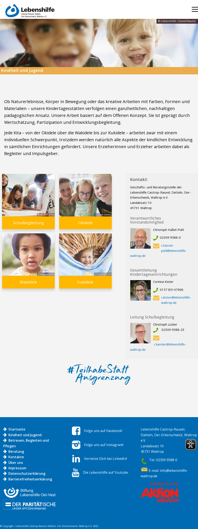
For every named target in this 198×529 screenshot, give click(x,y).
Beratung (16, 451)
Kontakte (16, 457)
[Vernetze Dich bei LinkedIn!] (76, 458)
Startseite (16, 429)
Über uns (15, 462)
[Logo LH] (29, 13)
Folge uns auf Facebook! (103, 430)
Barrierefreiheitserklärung (30, 479)
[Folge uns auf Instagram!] (76, 445)
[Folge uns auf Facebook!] (76, 431)
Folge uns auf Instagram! (103, 444)
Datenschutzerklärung (26, 473)
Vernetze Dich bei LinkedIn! (105, 458)
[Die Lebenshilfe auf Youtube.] (75, 472)
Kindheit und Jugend (25, 435)
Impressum (17, 468)
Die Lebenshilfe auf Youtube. (106, 472)
